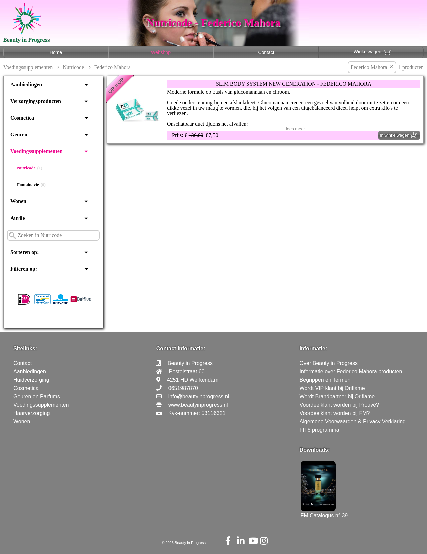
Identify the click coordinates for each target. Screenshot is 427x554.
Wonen (18, 201)
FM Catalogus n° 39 (324, 512)
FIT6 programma (319, 430)
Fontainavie (31, 184)
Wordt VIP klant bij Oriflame (332, 388)
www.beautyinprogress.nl (198, 405)
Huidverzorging (31, 380)
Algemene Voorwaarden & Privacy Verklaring (353, 421)
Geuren (18, 134)
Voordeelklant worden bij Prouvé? (339, 405)
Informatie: (313, 348)
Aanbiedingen (26, 84)
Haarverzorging (31, 413)
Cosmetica (22, 118)
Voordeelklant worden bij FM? (335, 413)
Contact (266, 52)
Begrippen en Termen (325, 380)
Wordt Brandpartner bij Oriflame (337, 396)
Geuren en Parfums (36, 396)
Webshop (161, 52)
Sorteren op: (24, 252)
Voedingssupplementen (28, 67)
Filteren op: (23, 269)
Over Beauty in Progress (329, 363)
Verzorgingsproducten (35, 101)
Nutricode (73, 67)
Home (56, 52)
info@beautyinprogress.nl (198, 396)
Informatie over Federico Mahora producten (351, 371)
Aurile (17, 218)
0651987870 (183, 388)
